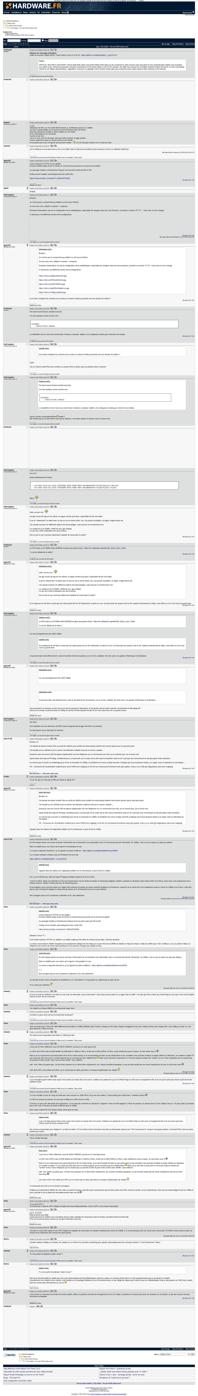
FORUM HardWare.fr (12, 21)
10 (23, 44)
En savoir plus (131, 1)
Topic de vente (34, 1247)
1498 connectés (190, 15)
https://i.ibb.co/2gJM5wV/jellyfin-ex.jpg (54, 288)
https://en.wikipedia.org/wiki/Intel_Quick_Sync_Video (105, 548)
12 (28, 44)
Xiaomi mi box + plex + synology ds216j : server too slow (121, 1375)
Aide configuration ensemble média (17, 1381)
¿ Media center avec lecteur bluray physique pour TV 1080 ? (123, 1372)
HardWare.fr (17, 12)
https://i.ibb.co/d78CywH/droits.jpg (52, 280)
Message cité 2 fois (188, 897)
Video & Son (11, 23)
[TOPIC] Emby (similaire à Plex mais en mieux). (19, 35)
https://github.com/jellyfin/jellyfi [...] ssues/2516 (48, 859)
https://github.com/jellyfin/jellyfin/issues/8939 (100, 851)
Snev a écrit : (43, 1150)
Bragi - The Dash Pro (12, 1378)
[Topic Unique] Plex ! (11, 33)
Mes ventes (78, 157)
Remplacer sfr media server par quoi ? (114, 1378)
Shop (65, 12)
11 (25, 44)
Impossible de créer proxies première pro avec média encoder (28, 1372)
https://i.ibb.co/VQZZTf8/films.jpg (52, 284)
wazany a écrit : (44, 1117)
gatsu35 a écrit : (44, 348)
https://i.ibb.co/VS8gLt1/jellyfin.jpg (52, 292)
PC (38, 12)
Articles (32, 12)
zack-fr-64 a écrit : (45, 792)
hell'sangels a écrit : (45, 249)
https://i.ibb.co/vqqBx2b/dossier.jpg (52, 276)
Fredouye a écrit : (44, 381)
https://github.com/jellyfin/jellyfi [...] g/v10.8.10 (99, 55)
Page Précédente (177, 44)
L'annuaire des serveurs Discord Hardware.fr (43, 157)
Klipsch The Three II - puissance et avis (115, 1369)
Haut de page (165, 1349)
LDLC (93, 1394)
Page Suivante (190, 44)
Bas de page (166, 44)
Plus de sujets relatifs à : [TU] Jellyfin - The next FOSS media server (99, 1383)
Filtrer (46, 40)
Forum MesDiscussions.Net (94, 1388)
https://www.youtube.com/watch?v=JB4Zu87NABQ (50, 178)
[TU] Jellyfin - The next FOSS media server (24, 28)
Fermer (141, 1)
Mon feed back (34, 773)
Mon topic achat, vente (50, 773)
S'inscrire (56, 12)
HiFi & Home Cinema (15, 25)
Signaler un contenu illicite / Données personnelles (110, 1394)
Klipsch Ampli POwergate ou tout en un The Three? (24, 1375)
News (25, 12)
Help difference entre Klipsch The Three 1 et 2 (22, 1369)
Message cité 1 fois (188, 180)
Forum (6, 12)
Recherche (189, 13)
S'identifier (45, 12)
